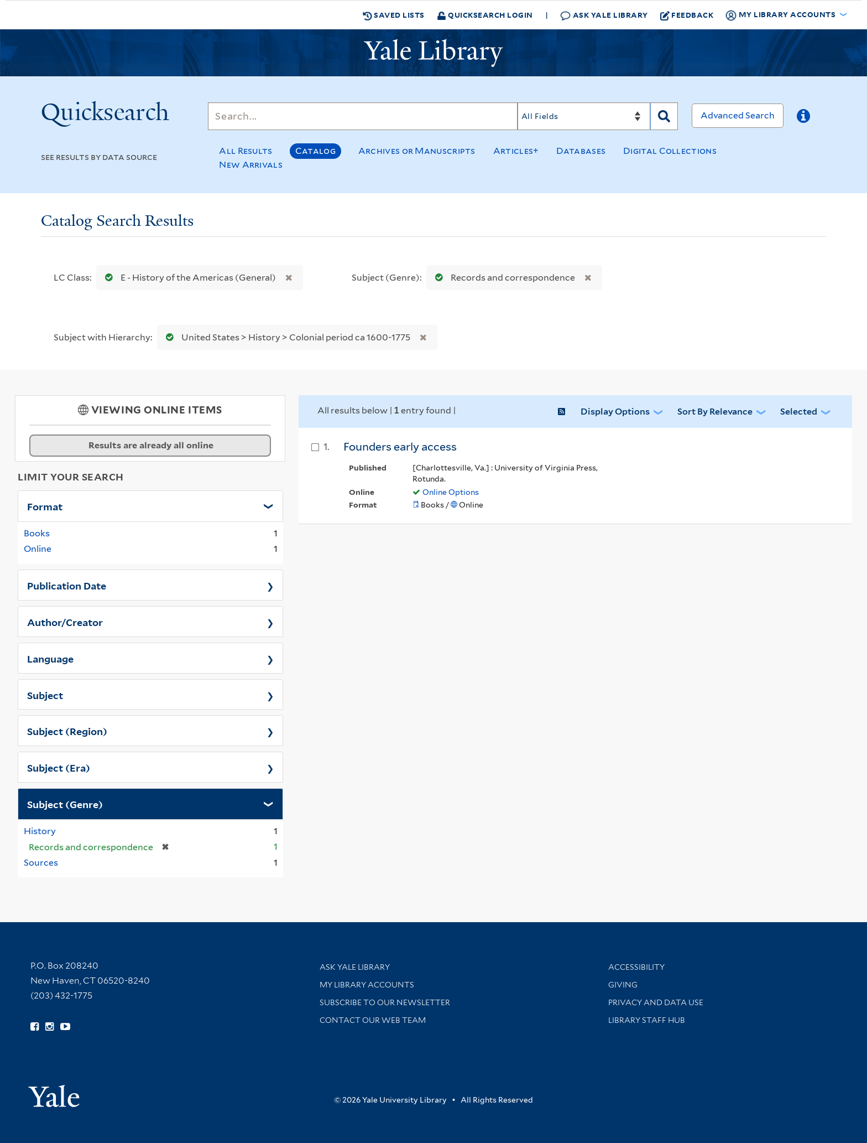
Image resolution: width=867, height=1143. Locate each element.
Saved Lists (394, 14)
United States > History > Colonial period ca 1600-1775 (285, 337)
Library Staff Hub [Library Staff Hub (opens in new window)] (646, 1020)
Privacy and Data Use (655, 1002)
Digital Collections (670, 151)
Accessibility (636, 967)
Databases (580, 151)
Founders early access (400, 446)
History (40, 831)
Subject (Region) (67, 730)
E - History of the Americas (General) (188, 277)
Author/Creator (65, 621)
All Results (245, 151)
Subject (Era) (58, 767)
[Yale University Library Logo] (433, 53)
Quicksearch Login (485, 14)
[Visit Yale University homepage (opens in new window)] (54, 1092)
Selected (798, 411)
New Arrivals (251, 164)
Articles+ (516, 151)
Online (37, 549)
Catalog (315, 151)
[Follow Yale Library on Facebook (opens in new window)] (34, 1027)
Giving (623, 984)
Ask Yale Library (604, 15)
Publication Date (66, 585)
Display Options (615, 411)
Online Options (450, 492)
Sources (41, 862)
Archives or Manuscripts (417, 151)
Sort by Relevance (715, 411)
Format (44, 506)
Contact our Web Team (373, 1020)
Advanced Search (738, 115)
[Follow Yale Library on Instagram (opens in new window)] (49, 1027)
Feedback (687, 14)
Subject (45, 694)
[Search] (363, 116)
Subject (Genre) (65, 803)
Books (37, 533)
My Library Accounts (367, 984)
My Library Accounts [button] (781, 15)
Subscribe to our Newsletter (385, 1002)
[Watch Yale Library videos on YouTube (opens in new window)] (65, 1027)
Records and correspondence (503, 277)
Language (50, 658)
